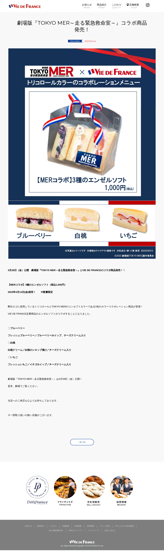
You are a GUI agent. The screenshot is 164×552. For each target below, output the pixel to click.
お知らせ (25, 528)
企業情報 (85, 528)
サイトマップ (105, 532)
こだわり (55, 528)
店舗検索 (70, 528)
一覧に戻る (82, 443)
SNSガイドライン (83, 532)
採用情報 (100, 528)
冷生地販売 (37, 532)
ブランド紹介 (118, 528)
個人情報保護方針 (58, 532)
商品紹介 (40, 528)
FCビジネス (137, 528)
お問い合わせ (125, 532)
